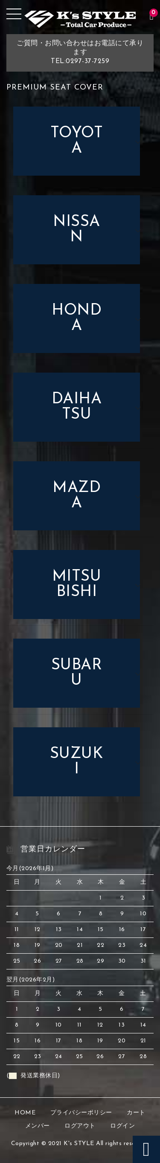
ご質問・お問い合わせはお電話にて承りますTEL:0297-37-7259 (80, 52)
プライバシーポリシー (81, 1113)
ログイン (122, 1126)
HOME (25, 1113)
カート (136, 1113)
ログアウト (80, 1126)
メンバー (37, 1126)
